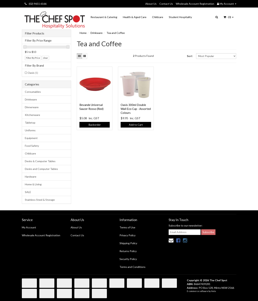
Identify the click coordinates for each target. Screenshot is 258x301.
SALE (28, 192)
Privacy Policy (127, 235)
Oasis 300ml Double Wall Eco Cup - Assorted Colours (136, 108)
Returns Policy (128, 251)
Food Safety (32, 145)
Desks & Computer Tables (40, 161)
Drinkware (31, 99)
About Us (151, 3)
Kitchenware (32, 114)
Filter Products (34, 33)
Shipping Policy (128, 243)
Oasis (33, 72)
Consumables (33, 91)
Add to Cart (136, 124)
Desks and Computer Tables (41, 168)
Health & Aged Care (134, 17)
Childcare (157, 17)
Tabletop (30, 122)
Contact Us (166, 3)
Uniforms (30, 130)
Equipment (31, 138)
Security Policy (128, 259)
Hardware (30, 176)
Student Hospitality (180, 17)
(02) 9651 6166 (35, 3)
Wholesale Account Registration (195, 3)
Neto (213, 291)
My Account (29, 227)
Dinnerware (32, 107)
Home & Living (33, 184)
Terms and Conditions (132, 266)
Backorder (95, 124)
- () (229, 17)
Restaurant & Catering (104, 17)
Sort (190, 56)
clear (45, 57)
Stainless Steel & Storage (40, 199)
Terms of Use (127, 227)
